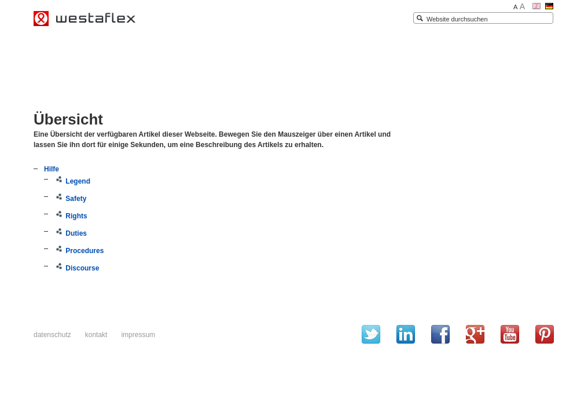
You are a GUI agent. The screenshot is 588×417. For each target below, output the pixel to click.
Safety (70, 199)
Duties (70, 233)
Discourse (76, 268)
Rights (70, 216)
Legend (72, 181)
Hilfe (51, 169)
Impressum (138, 335)
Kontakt (96, 335)
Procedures (79, 251)
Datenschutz (52, 335)
